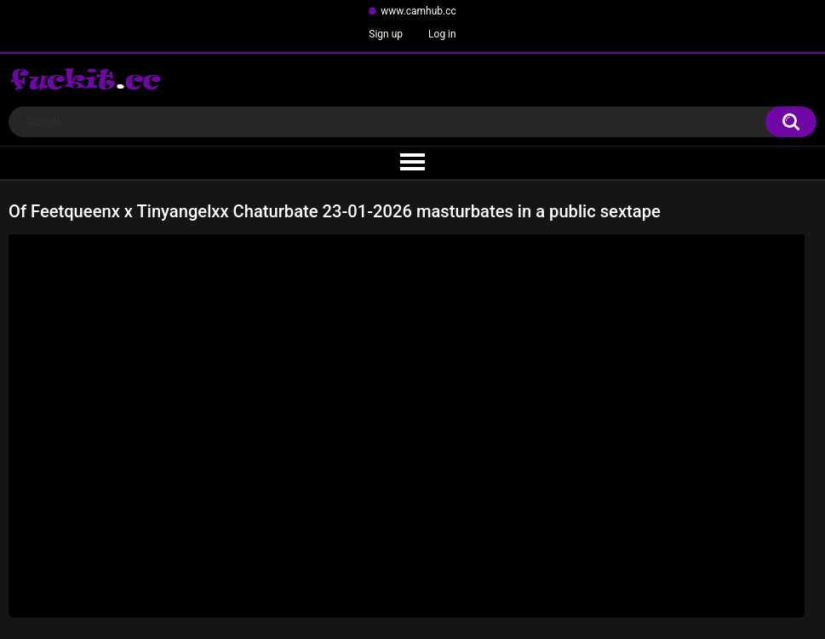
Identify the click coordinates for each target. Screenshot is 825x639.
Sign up (386, 34)
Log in (442, 34)
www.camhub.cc (418, 11)
